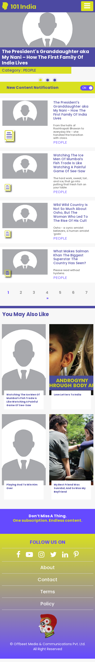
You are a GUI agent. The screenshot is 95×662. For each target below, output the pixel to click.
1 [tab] (40, 80)
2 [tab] (47, 80)
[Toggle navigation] (87, 6)
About (47, 567)
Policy (47, 603)
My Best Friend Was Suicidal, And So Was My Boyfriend (70, 488)
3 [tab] (54, 80)
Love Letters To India (67, 394)
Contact (47, 579)
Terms (47, 591)
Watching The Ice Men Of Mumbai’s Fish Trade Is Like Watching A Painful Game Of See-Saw (23, 400)
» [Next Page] (47, 298)
